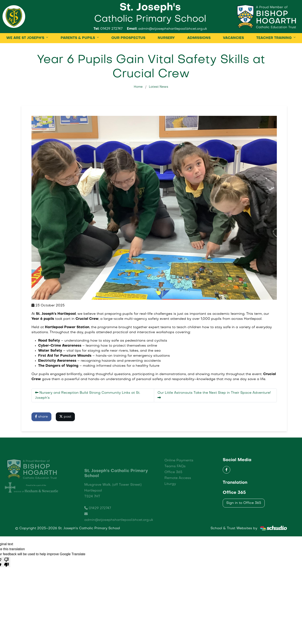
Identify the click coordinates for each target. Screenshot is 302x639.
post (65, 430)
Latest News (158, 100)
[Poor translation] (6, 575)
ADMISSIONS (199, 52)
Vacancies (233, 52)
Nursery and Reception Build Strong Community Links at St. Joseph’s (87, 408)
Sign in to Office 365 (243, 516)
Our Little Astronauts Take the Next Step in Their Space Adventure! (214, 409)
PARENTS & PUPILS (78, 52)
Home (138, 100)
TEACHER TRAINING (274, 52)
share (41, 430)
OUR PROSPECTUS (128, 52)
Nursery (166, 52)
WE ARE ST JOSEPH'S (25, 52)
